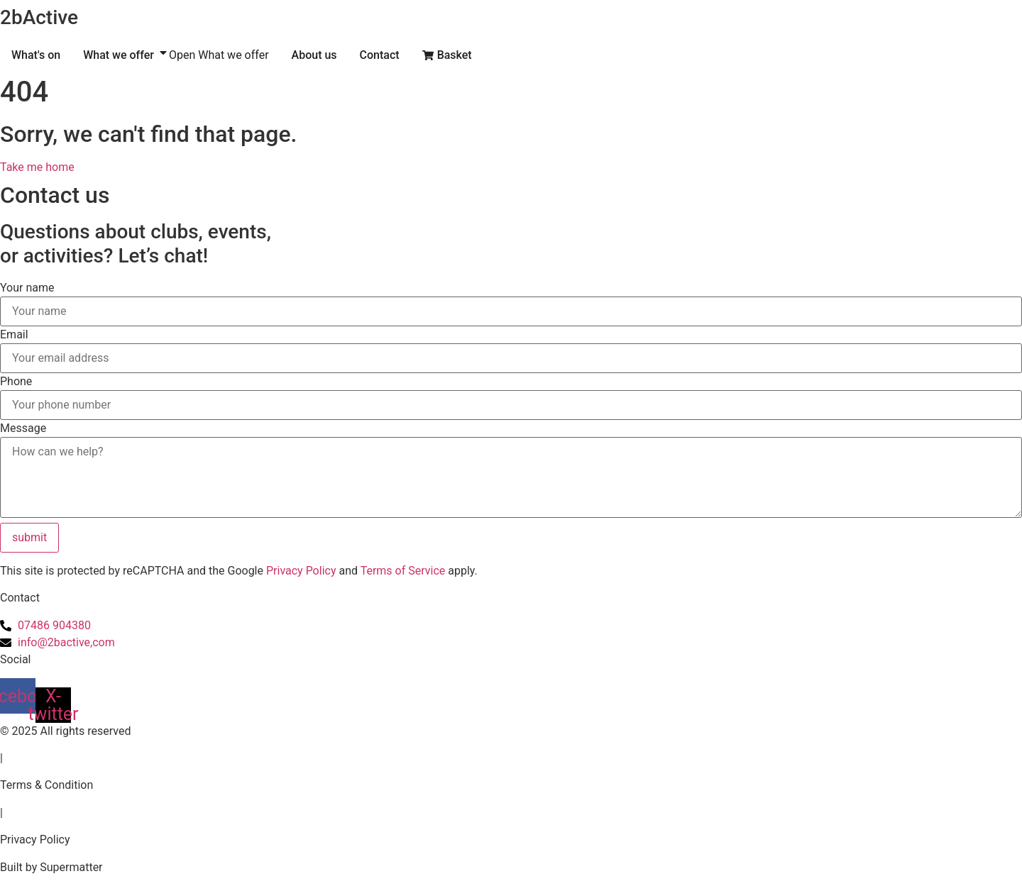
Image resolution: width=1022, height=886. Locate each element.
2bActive (39, 17)
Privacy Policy (301, 570)
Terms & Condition (46, 785)
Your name (27, 288)
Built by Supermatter (51, 867)
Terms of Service (403, 570)
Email (14, 334)
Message (23, 428)
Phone (16, 381)
